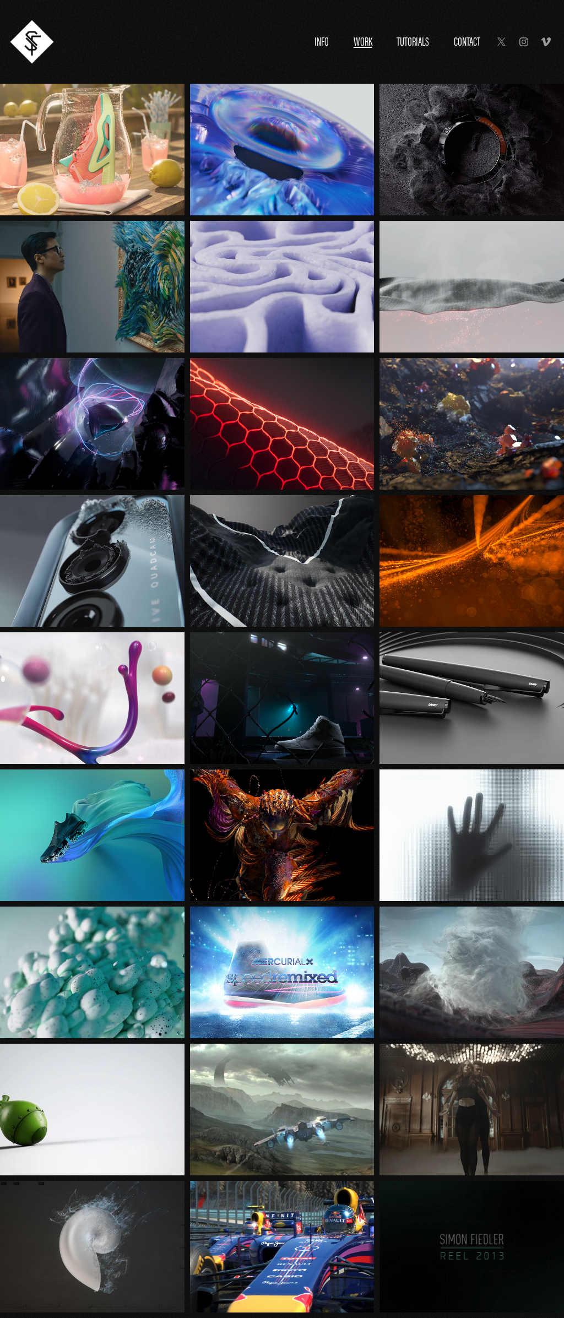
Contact (467, 41)
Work (363, 41)
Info (321, 41)
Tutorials (413, 41)
